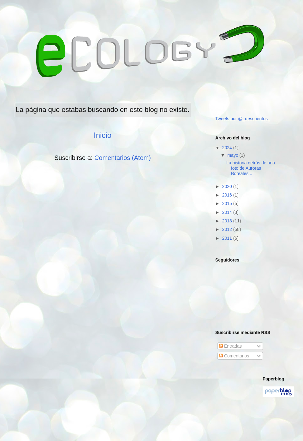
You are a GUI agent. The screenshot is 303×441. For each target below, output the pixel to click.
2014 (227, 212)
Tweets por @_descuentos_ (242, 118)
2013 (227, 220)
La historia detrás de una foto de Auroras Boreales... (250, 168)
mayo (233, 155)
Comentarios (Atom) (122, 157)
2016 (227, 194)
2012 (227, 229)
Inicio (102, 135)
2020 (227, 186)
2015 (227, 203)
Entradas (230, 346)
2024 (227, 147)
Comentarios (234, 355)
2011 (227, 238)
